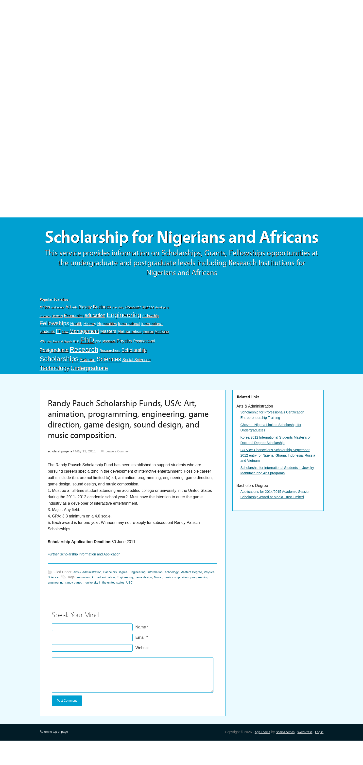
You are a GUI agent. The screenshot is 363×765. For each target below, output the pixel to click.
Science (87, 381)
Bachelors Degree (121, 595)
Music (196, 600)
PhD (87, 362)
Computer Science (139, 329)
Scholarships (59, 381)
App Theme (255, 757)
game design (180, 600)
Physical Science (74, 600)
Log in (318, 757)
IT (58, 353)
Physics (124, 363)
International (129, 346)
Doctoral (57, 338)
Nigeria (68, 363)
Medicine (162, 354)
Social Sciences (136, 382)
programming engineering (87, 605)
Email (140, 660)
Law (65, 354)
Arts (74, 329)
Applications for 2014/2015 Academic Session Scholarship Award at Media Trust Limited (277, 524)
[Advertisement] (181, 36)
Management (84, 353)
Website (143, 671)
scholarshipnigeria (62, 473)
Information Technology (175, 595)
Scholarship (133, 372)
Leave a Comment (123, 473)
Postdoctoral (144, 363)
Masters (108, 353)
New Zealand (55, 363)
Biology (85, 329)
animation (112, 600)
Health (76, 346)
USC (182, 605)
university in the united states (154, 605)
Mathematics (129, 353)
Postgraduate (54, 372)
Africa (45, 329)
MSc (43, 363)
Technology (55, 390)
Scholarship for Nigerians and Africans (182, 248)
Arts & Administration (89, 595)
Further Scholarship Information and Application (89, 577)
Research (84, 371)
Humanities (107, 346)
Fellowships (54, 345)
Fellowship (150, 338)
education (95, 337)
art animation (138, 600)
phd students (105, 363)
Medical (148, 354)
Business (102, 329)
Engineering (123, 337)
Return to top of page (56, 757)
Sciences (109, 381)
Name (141, 650)
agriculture (57, 329)
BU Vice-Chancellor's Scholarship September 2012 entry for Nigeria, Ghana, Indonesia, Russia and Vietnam (277, 480)
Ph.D (76, 363)
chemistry (118, 329)
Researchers (109, 373)
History (90, 346)
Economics (74, 338)
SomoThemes (280, 757)
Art (68, 329)
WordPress (302, 757)
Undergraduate (89, 390)
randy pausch (119, 605)
